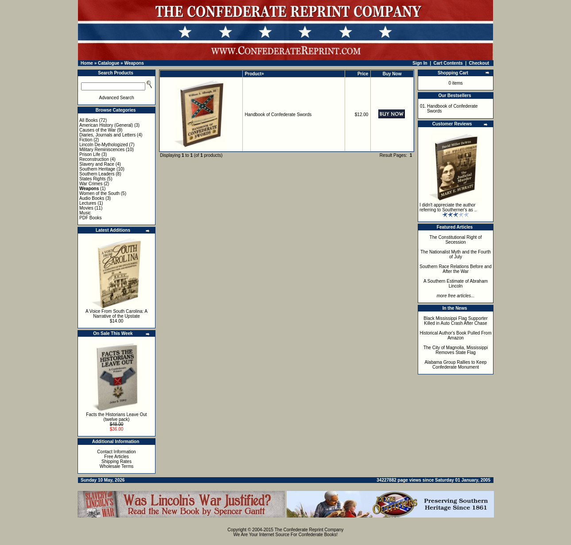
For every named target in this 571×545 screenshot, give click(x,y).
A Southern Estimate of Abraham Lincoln (455, 283)
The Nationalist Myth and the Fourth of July (455, 254)
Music (85, 212)
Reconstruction (94, 159)
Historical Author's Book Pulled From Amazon (456, 335)
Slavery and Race (96, 164)
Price (362, 73)
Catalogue (108, 63)
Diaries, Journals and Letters (107, 134)
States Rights (92, 178)
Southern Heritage (97, 169)
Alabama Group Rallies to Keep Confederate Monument (455, 365)
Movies (86, 208)
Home (87, 63)
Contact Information (116, 451)
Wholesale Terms (117, 466)
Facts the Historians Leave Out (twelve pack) (116, 417)
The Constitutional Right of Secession (456, 240)
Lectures (87, 203)
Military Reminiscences (101, 149)
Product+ (254, 73)
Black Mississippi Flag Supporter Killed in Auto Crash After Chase (455, 321)
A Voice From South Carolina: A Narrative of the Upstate (116, 314)
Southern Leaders (97, 173)
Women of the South (99, 193)
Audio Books (91, 198)
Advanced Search (116, 97)
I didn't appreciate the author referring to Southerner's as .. (448, 207)
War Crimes (90, 183)
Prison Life (89, 154)
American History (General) (106, 125)
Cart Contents (448, 63)
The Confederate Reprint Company (309, 529)
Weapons (134, 63)
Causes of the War (97, 130)
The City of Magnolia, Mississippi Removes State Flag (455, 350)
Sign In (419, 63)
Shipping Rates (116, 461)
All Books (88, 120)
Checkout (479, 63)
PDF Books (90, 217)
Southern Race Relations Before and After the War (456, 269)
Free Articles (116, 456)
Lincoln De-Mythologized (103, 144)
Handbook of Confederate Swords (278, 114)
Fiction (85, 139)
